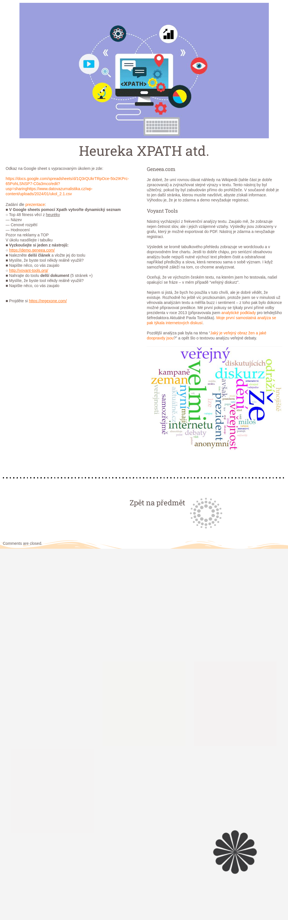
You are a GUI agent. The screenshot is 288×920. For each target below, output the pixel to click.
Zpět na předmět (157, 502)
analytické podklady (238, 312)
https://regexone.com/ (48, 301)
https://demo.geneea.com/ (32, 250)
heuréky (53, 214)
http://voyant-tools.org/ (28, 270)
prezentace (35, 204)
